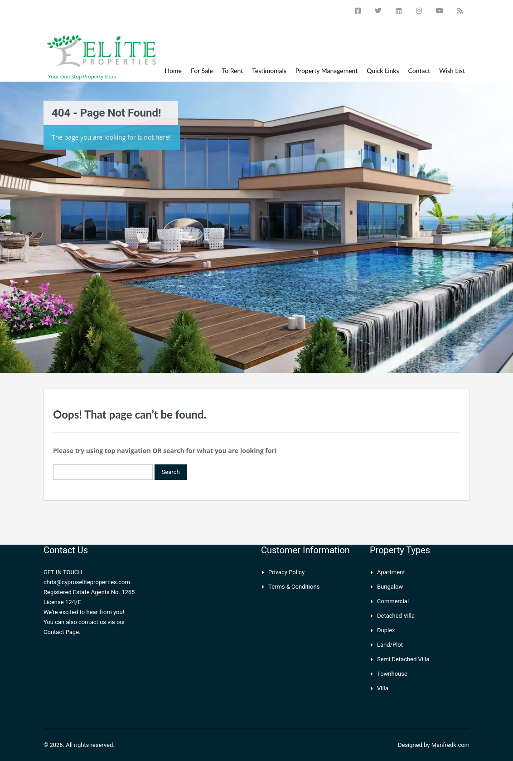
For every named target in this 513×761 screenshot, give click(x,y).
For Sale (202, 70)
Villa (382, 688)
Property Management (326, 70)
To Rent (232, 70)
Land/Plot (390, 644)
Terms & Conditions (293, 586)
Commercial (393, 601)
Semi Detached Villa (403, 659)
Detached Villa (396, 615)
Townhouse (392, 673)
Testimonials (269, 70)
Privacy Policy (286, 572)
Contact (419, 70)
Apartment (391, 572)
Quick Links (383, 70)
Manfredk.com (450, 744)
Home (173, 70)
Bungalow (390, 586)
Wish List (452, 70)
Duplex (386, 630)
